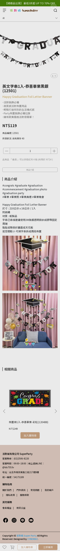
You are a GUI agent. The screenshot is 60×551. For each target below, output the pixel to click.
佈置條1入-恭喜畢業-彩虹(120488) (28, 422)
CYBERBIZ (32, 538)
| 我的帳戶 (47, 490)
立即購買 (48, 547)
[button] (56, 411)
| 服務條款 (22, 495)
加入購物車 (27, 547)
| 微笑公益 (19, 507)
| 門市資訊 (19, 490)
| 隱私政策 (8, 495)
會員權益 (6, 507)
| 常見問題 (33, 490)
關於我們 (6, 490)
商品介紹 (30, 169)
